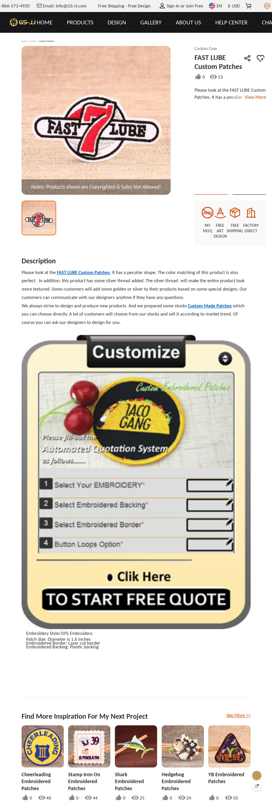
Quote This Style (215, 188)
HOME (44, 22)
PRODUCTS (80, 22)
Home (24, 41)
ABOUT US (188, 22)
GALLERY (150, 22)
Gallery (33, 41)
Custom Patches (46, 41)
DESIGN (117, 22)
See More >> (239, 710)
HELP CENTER (231, 22)
